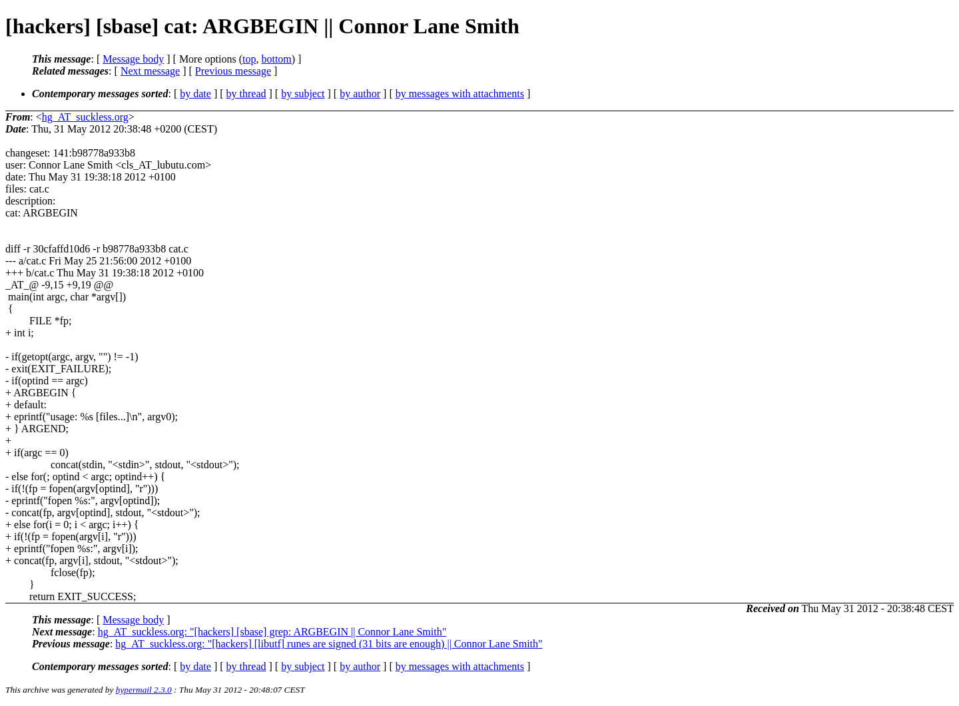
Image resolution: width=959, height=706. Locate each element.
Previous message (233, 71)
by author (360, 93)
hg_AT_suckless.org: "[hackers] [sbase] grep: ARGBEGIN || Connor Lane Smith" (272, 631)
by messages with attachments (460, 93)
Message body (133, 59)
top (249, 59)
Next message (150, 71)
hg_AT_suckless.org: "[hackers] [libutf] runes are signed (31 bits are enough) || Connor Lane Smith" (328, 643)
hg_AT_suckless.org (85, 117)
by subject (302, 93)
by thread (246, 93)
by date (195, 93)
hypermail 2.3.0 (144, 690)
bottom (276, 59)
